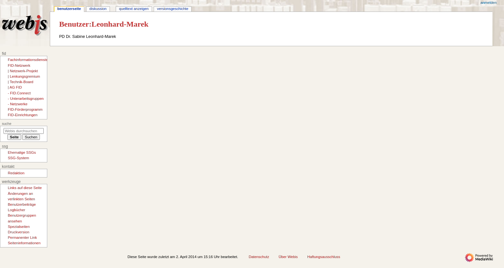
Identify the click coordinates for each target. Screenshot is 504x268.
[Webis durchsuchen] (24, 131)
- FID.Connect (19, 93)
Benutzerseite (69, 9)
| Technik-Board (20, 82)
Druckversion (18, 232)
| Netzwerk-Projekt (23, 71)
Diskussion (97, 9)
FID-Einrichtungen (22, 115)
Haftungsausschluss (323, 257)
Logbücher (16, 210)
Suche (6, 123)
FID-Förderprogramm (25, 109)
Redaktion (16, 173)
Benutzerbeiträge (22, 204)
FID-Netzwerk (19, 65)
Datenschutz (259, 257)
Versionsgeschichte (172, 9)
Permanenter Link (22, 237)
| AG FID (15, 87)
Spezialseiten (19, 227)
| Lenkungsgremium (24, 76)
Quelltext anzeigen (133, 9)
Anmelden (489, 2)
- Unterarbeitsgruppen (25, 98)
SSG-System (18, 158)
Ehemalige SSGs (22, 152)
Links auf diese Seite (25, 188)
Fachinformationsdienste (28, 60)
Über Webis (288, 257)
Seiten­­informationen (24, 243)
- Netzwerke (17, 104)
